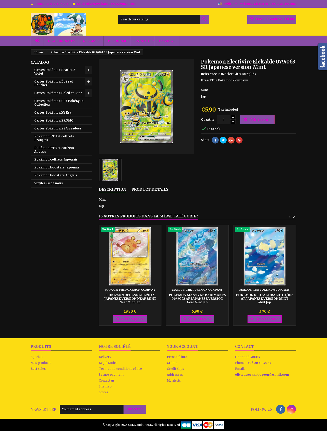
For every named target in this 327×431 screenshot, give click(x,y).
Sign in (259, 3)
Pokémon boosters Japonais (56, 167)
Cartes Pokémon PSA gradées (58, 128)
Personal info (177, 357)
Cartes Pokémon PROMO (54, 120)
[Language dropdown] (228, 4)
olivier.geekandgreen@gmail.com (111, 3)
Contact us (106, 380)
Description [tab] (112, 189)
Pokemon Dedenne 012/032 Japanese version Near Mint (130, 297)
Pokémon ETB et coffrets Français (54, 138)
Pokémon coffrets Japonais (56, 159)
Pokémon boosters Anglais (55, 175)
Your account (182, 346)
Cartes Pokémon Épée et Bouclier (53, 83)
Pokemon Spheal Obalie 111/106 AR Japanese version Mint (264, 297)
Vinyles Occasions (48, 183)
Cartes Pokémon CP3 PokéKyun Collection (59, 103)
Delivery (105, 357)
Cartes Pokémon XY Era (52, 112)
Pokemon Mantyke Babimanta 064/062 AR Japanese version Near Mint (197, 298)
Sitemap (105, 386)
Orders (172, 363)
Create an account (283, 3)
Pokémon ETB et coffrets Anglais (54, 149)
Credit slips (175, 369)
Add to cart (256, 119)
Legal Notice (108, 363)
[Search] (163, 19)
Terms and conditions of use (120, 369)
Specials (91, 41)
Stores (103, 392)
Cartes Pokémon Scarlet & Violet (55, 71)
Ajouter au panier (130, 319)
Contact (167, 41)
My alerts (174, 380)
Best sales (38, 369)
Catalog (142, 41)
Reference (209, 74)
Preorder (117, 41)
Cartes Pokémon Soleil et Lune (58, 93)
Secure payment (111, 375)
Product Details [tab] (149, 189)
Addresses (175, 375)
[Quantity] (223, 119)
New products (61, 41)
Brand (206, 80)
